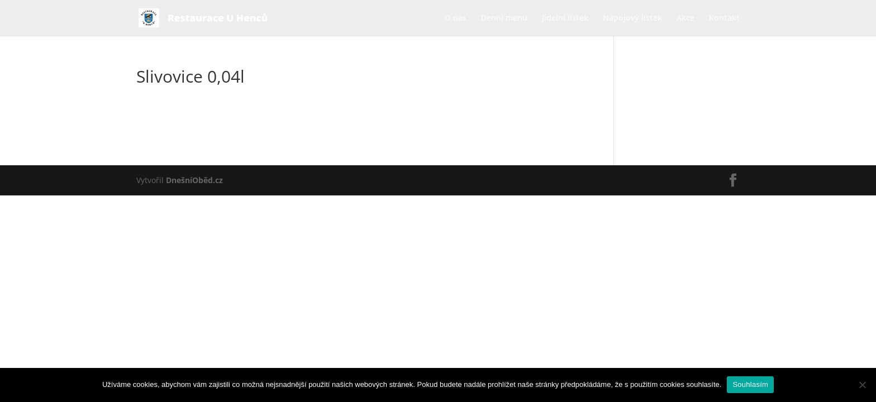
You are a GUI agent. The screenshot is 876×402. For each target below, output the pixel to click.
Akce (685, 18)
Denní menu (504, 18)
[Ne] (862, 384)
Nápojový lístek (632, 18)
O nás (455, 18)
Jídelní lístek (565, 18)
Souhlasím (750, 384)
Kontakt (724, 18)
